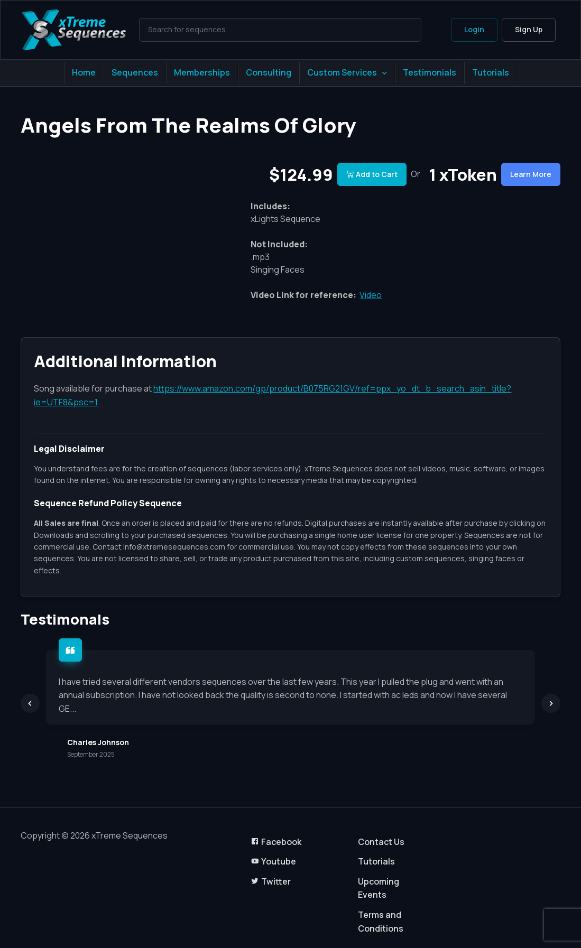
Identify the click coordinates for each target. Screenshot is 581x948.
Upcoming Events (378, 888)
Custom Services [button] (342, 72)
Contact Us (381, 842)
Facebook (276, 842)
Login (474, 29)
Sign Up (528, 29)
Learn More (530, 174)
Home (84, 72)
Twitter (271, 881)
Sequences (135, 72)
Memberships (202, 72)
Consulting (268, 72)
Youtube (273, 861)
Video (370, 295)
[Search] (280, 29)
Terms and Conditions (380, 921)
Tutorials (490, 72)
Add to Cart (372, 174)
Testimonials (429, 72)
